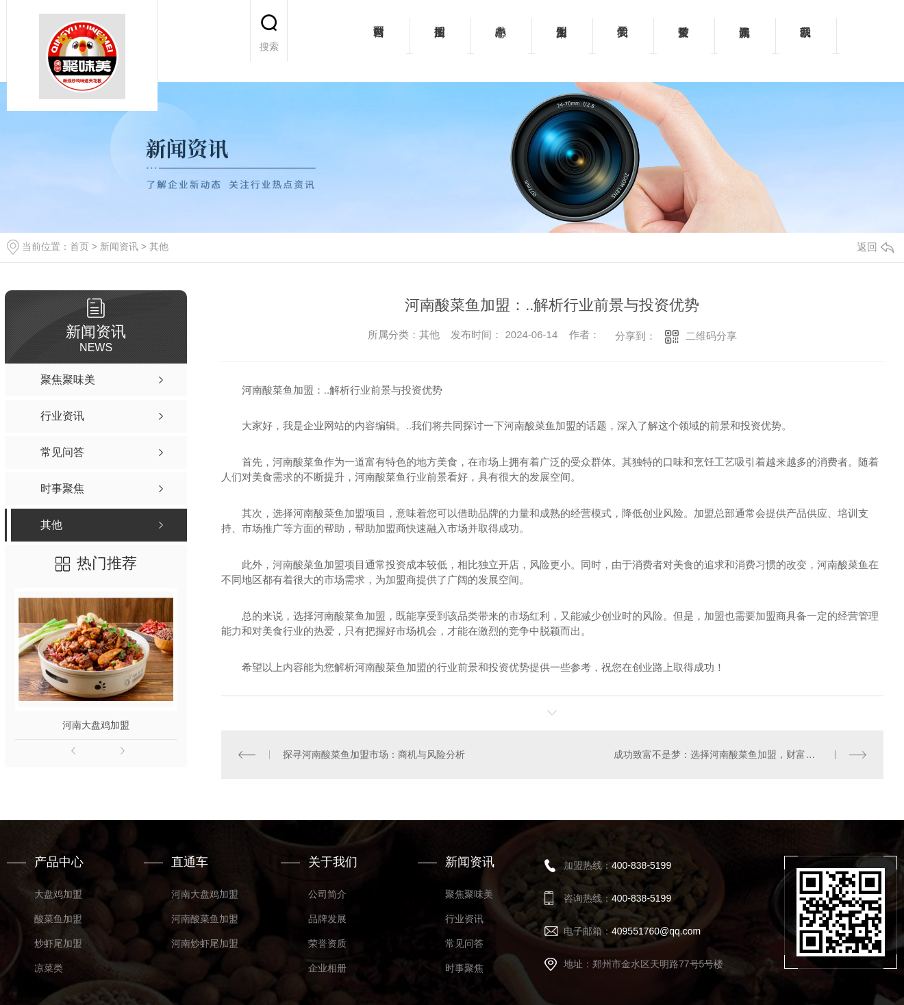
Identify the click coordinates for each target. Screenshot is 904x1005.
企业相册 (327, 968)
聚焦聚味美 (469, 894)
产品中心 (500, 41)
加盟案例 (561, 41)
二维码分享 (711, 336)
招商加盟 (440, 41)
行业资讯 (464, 918)
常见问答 (464, 943)
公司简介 (327, 894)
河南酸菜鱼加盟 (204, 918)
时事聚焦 (464, 968)
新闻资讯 (744, 41)
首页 (79, 246)
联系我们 (805, 41)
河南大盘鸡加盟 (95, 725)
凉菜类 (48, 968)
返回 (875, 247)
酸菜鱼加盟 (58, 918)
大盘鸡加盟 (58, 894)
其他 (158, 246)
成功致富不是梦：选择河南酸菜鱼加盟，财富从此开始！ (733, 754)
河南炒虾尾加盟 (204, 943)
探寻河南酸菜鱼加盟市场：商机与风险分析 (374, 754)
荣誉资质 (683, 41)
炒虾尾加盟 (58, 943)
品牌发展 (327, 918)
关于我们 (622, 41)
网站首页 (379, 41)
